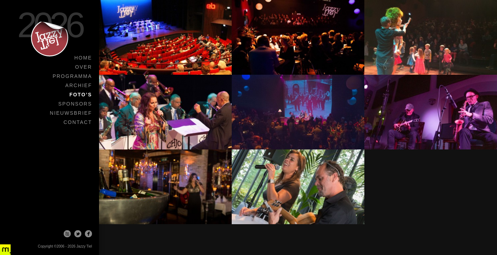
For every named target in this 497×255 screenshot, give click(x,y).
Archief (78, 85)
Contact (77, 122)
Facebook (88, 233)
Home (83, 58)
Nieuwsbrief (71, 113)
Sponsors (75, 104)
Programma (72, 76)
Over (83, 67)
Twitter (77, 233)
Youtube (67, 233)
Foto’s (80, 94)
